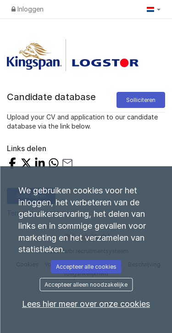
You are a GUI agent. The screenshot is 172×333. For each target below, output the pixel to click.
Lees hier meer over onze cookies (86, 304)
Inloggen (27, 9)
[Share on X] (26, 164)
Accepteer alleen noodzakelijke (86, 284)
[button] (153, 9)
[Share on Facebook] (12, 164)
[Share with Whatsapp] (53, 164)
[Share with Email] (67, 164)
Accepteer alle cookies (86, 266)
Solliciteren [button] (140, 99)
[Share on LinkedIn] (39, 164)
